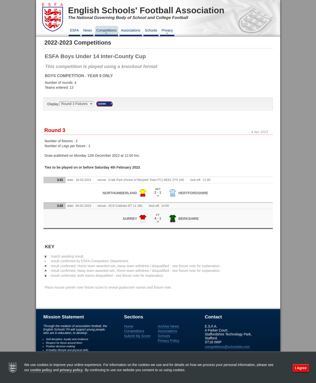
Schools (151, 30)
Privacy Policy (168, 341)
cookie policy (41, 370)
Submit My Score (137, 336)
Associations (130, 30)
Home (128, 326)
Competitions (106, 31)
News (87, 30)
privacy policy (71, 370)
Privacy (167, 31)
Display (53, 104)
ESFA (74, 30)
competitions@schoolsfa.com (227, 347)
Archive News (168, 326)
